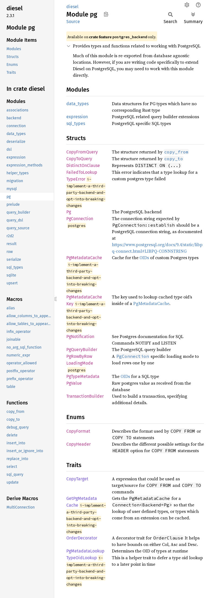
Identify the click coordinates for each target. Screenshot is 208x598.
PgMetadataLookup (85, 551)
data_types (77, 103)
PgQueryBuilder (81, 349)
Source (73, 21)
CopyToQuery (79, 158)
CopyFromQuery (82, 152)
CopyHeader (78, 444)
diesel (72, 6)
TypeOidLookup (81, 557)
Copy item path (106, 14)
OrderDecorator (81, 538)
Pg (68, 211)
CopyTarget (77, 478)
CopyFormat (78, 431)
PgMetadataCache (84, 257)
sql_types (75, 123)
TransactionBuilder (85, 396)
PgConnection (79, 218)
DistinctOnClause (83, 165)
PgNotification (80, 336)
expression (77, 116)
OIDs (144, 258)
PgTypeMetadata (82, 376)
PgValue (74, 383)
